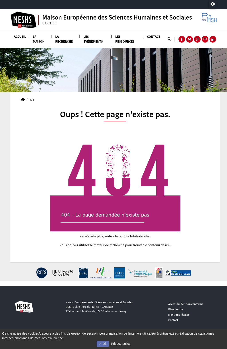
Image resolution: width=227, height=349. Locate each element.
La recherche (64, 39)
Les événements (93, 39)
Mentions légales (178, 315)
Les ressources (125, 39)
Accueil (20, 36)
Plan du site (175, 309)
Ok (102, 343)
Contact (153, 36)
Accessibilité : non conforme (185, 304)
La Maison (38, 39)
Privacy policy (121, 343)
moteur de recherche (109, 245)
